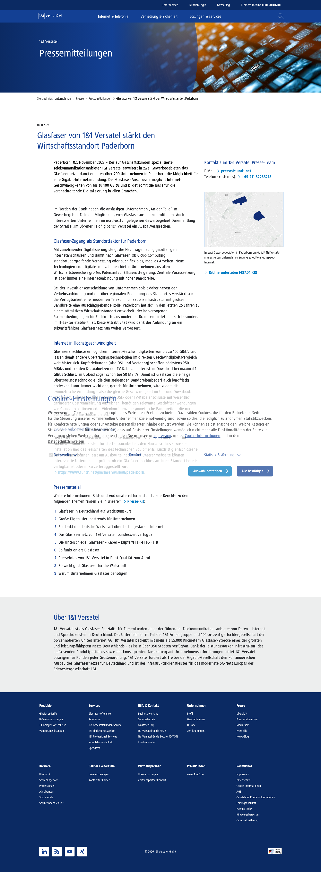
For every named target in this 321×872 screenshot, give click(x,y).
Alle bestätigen (252, 471)
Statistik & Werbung (219, 454)
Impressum (162, 435)
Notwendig (62, 454)
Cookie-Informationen (202, 435)
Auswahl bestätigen (207, 471)
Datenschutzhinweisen (66, 441)
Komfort (135, 454)
